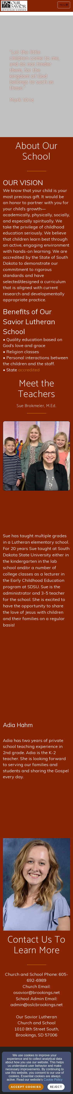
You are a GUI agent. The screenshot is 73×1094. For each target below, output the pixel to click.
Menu (64, 5)
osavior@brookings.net (36, 992)
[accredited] (29, 370)
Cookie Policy (53, 1079)
